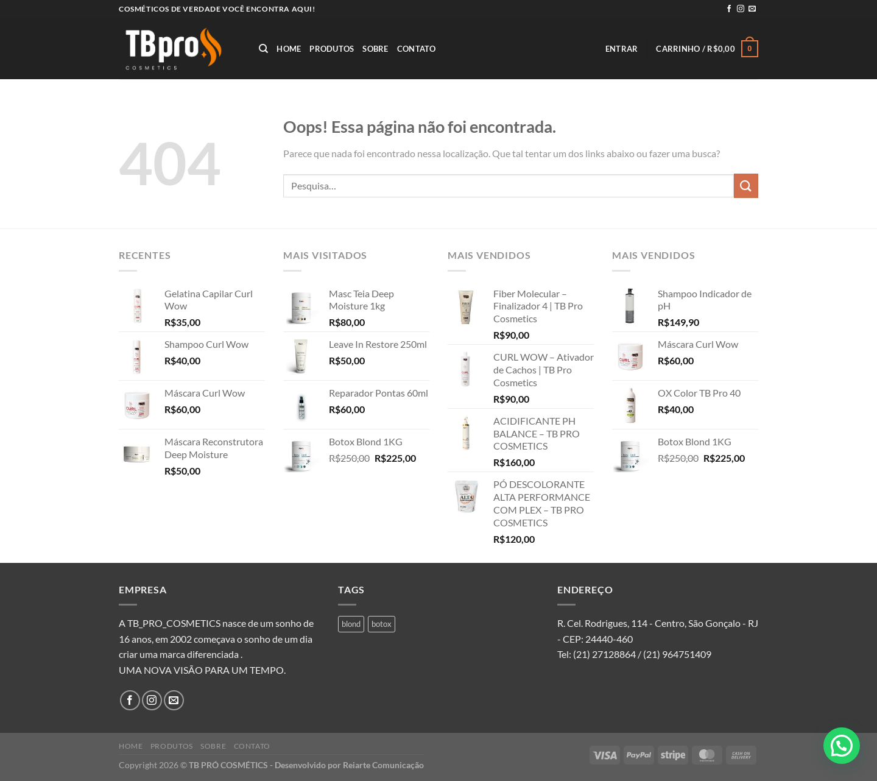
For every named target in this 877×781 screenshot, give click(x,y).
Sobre (375, 49)
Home (288, 49)
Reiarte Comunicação (383, 765)
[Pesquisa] (263, 48)
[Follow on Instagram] (740, 9)
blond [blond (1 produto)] (351, 624)
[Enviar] (746, 185)
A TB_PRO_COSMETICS (169, 623)
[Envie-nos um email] (752, 9)
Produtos (331, 49)
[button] (841, 745)
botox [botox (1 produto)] (382, 624)
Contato (416, 49)
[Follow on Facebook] (729, 9)
